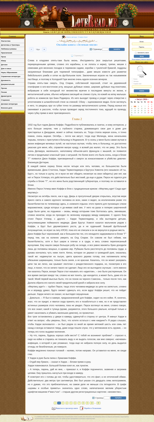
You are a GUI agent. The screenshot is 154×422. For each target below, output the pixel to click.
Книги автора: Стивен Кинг (77, 37)
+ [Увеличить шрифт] (44, 49)
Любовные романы (9, 49)
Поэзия (4, 92)
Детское (4, 65)
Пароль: (142, 48)
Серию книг (136, 84)
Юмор (3, 61)
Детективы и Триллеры (10, 45)
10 (92, 403)
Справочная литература (10, 76)
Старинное (5, 100)
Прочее (4, 88)
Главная (12, 36)
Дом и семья (6, 68)
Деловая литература (9, 104)
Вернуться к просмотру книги (67, 408)
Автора (135, 81)
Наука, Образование (9, 72)
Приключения (6, 53)
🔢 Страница (96, 49)
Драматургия (6, 96)
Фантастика (5, 41)
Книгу (134, 79)
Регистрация (136, 59)
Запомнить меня (142, 53)
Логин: (142, 43)
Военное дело (6, 108)
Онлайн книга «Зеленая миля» (77, 44)
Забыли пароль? (146, 59)
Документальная (7, 84)
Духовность (6, 80)
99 (98, 403)
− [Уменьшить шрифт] (31, 49)
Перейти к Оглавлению (92, 408)
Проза (3, 57)
